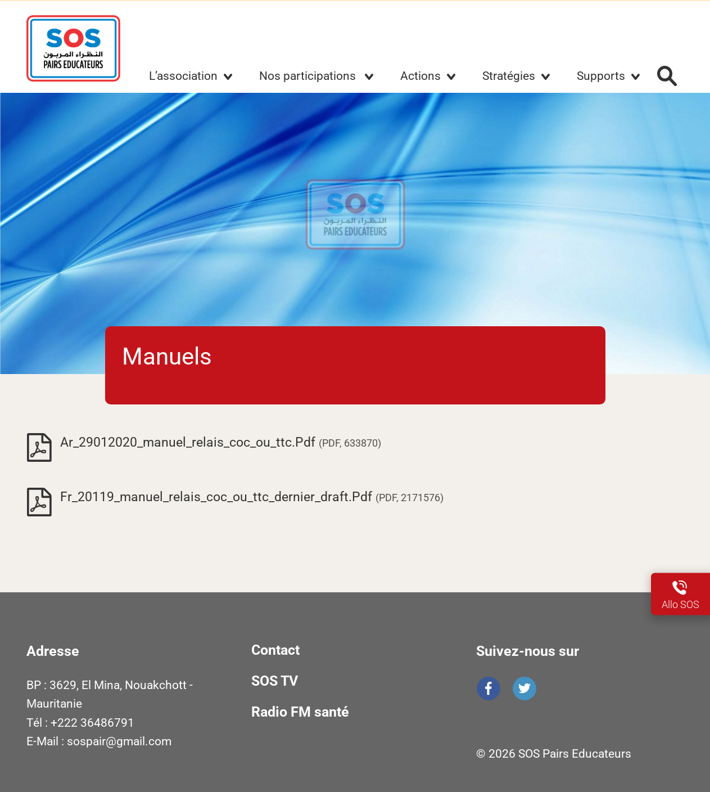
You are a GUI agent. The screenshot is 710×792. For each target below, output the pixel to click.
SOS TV (274, 681)
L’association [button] (183, 76)
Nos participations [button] (309, 76)
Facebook (488, 688)
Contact (275, 650)
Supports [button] (601, 76)
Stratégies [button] (508, 76)
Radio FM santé (300, 712)
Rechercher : (667, 76)
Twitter (524, 688)
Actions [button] (420, 76)
